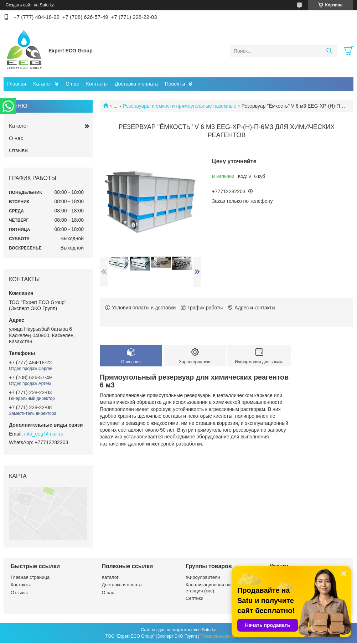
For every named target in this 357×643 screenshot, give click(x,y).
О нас (72, 84)
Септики (194, 598)
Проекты (175, 84)
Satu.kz (209, 629)
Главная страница (30, 577)
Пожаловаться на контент (226, 636)
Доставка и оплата (136, 84)
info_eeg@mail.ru (43, 434)
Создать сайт (19, 4)
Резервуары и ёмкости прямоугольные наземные (180, 106)
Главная (16, 84)
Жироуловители (203, 577)
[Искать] (329, 51)
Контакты (97, 84)
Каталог (42, 84)
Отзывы (19, 150)
